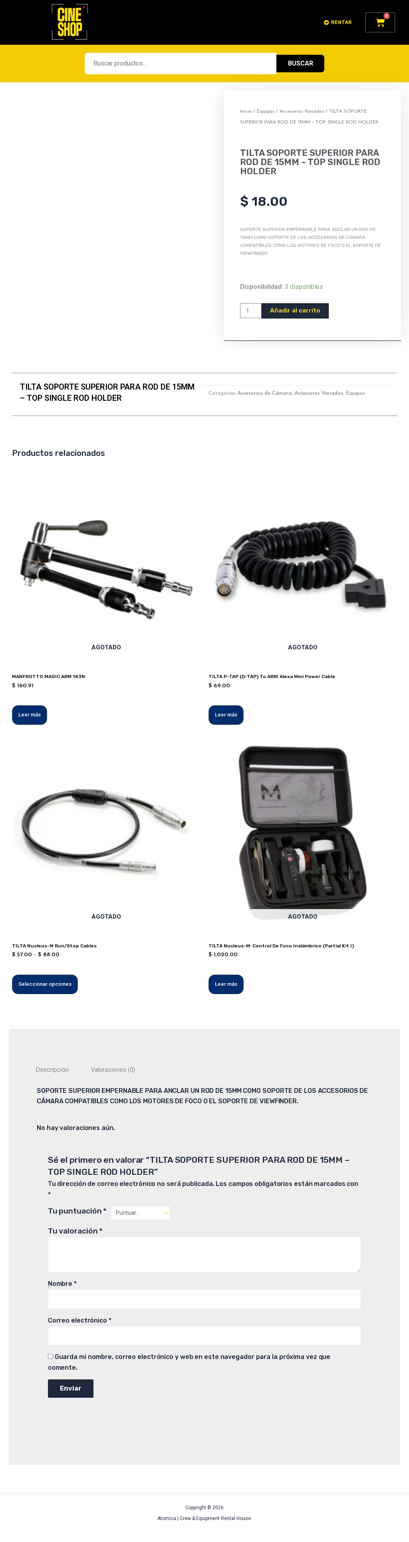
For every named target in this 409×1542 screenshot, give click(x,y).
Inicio (246, 111)
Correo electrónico (79, 1323)
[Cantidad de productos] (251, 310)
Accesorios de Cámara (264, 393)
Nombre (62, 1285)
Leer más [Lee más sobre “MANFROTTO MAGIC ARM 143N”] (29, 715)
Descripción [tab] (52, 1070)
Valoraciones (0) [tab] (116, 1070)
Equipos (265, 111)
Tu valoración (75, 1233)
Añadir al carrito (297, 310)
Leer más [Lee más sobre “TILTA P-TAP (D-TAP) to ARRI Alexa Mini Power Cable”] (226, 715)
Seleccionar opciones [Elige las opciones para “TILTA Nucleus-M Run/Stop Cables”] (44, 985)
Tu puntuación (77, 1212)
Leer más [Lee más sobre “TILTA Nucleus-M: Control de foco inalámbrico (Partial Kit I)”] (226, 985)
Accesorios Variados (302, 111)
